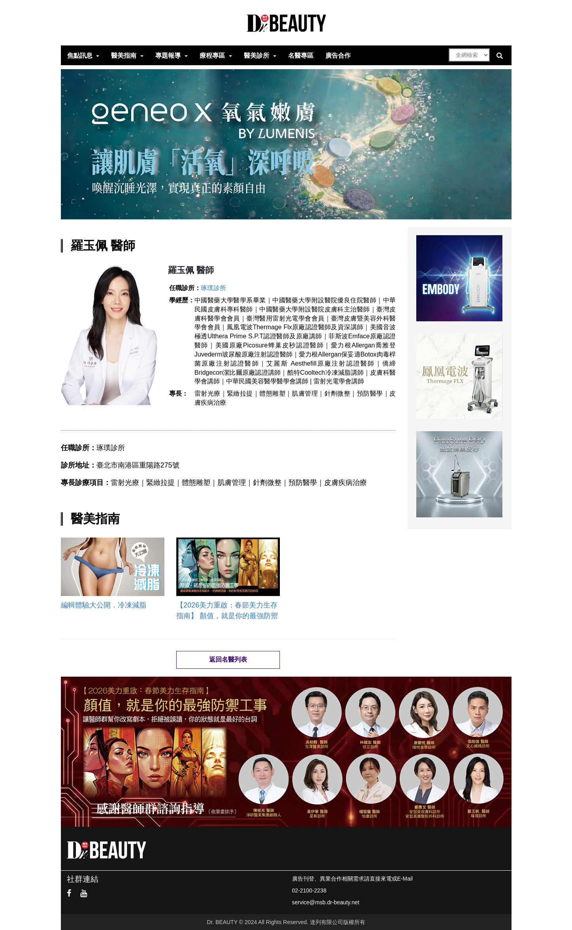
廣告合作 (338, 55)
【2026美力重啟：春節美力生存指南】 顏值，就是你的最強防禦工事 (227, 610)
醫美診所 (256, 55)
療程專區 (212, 55)
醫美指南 (123, 55)
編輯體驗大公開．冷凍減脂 (103, 605)
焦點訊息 (80, 55)
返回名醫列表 (228, 659)
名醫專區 (300, 55)
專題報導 (168, 55)
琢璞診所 (213, 288)
